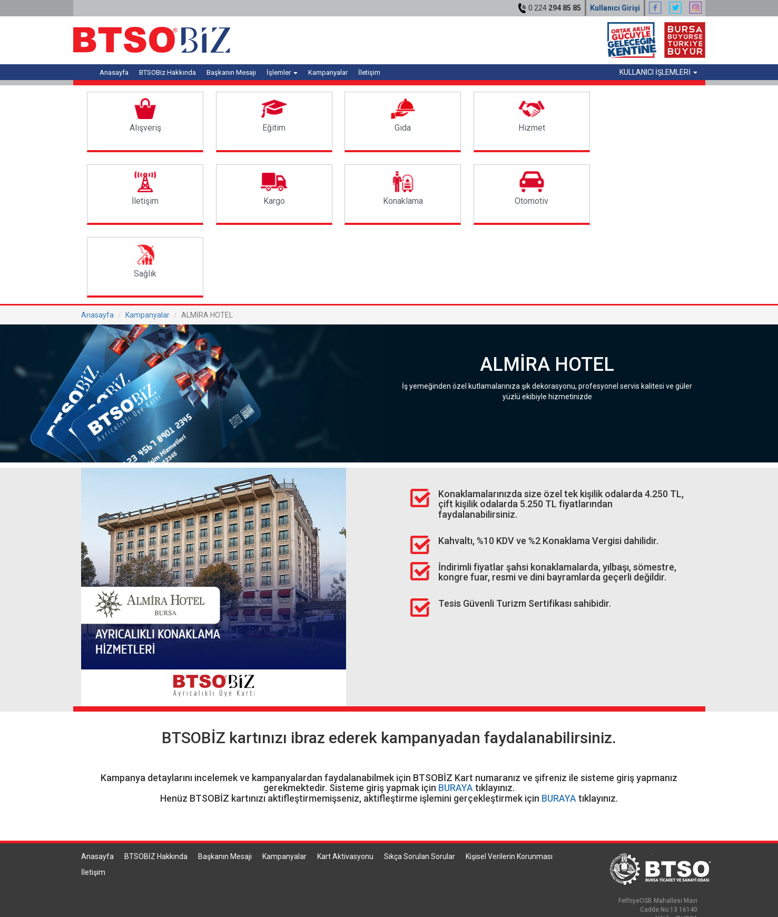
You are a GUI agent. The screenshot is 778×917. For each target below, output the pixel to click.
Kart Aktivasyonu (345, 784)
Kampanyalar (328, 72)
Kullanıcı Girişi (615, 8)
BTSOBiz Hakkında (167, 72)
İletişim (369, 72)
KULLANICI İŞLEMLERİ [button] (658, 72)
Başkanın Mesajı (231, 72)
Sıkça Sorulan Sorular (419, 784)
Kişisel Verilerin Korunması (509, 784)
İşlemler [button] (282, 72)
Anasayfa (114, 72)
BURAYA (455, 715)
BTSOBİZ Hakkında (156, 784)
